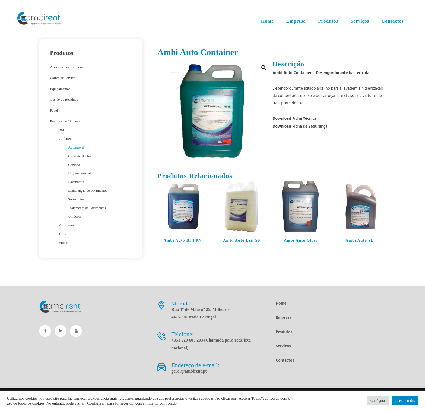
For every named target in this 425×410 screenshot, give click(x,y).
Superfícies (76, 199)
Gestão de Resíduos (64, 99)
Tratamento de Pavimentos (87, 208)
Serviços (283, 346)
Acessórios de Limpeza (66, 67)
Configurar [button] (378, 401)
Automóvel (76, 147)
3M (61, 130)
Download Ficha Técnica (294, 118)
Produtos (284, 332)
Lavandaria (76, 182)
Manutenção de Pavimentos (87, 190)
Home (281, 303)
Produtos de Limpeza (65, 121)
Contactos (285, 360)
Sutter (63, 243)
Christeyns (66, 225)
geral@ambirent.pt (189, 371)
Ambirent (66, 139)
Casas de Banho (79, 156)
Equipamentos (60, 89)
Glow (63, 234)
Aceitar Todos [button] (405, 401)
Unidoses (74, 217)
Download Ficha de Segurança (300, 126)
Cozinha (74, 165)
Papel (54, 110)
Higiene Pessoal (79, 173)
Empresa (283, 317)
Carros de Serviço (62, 78)
